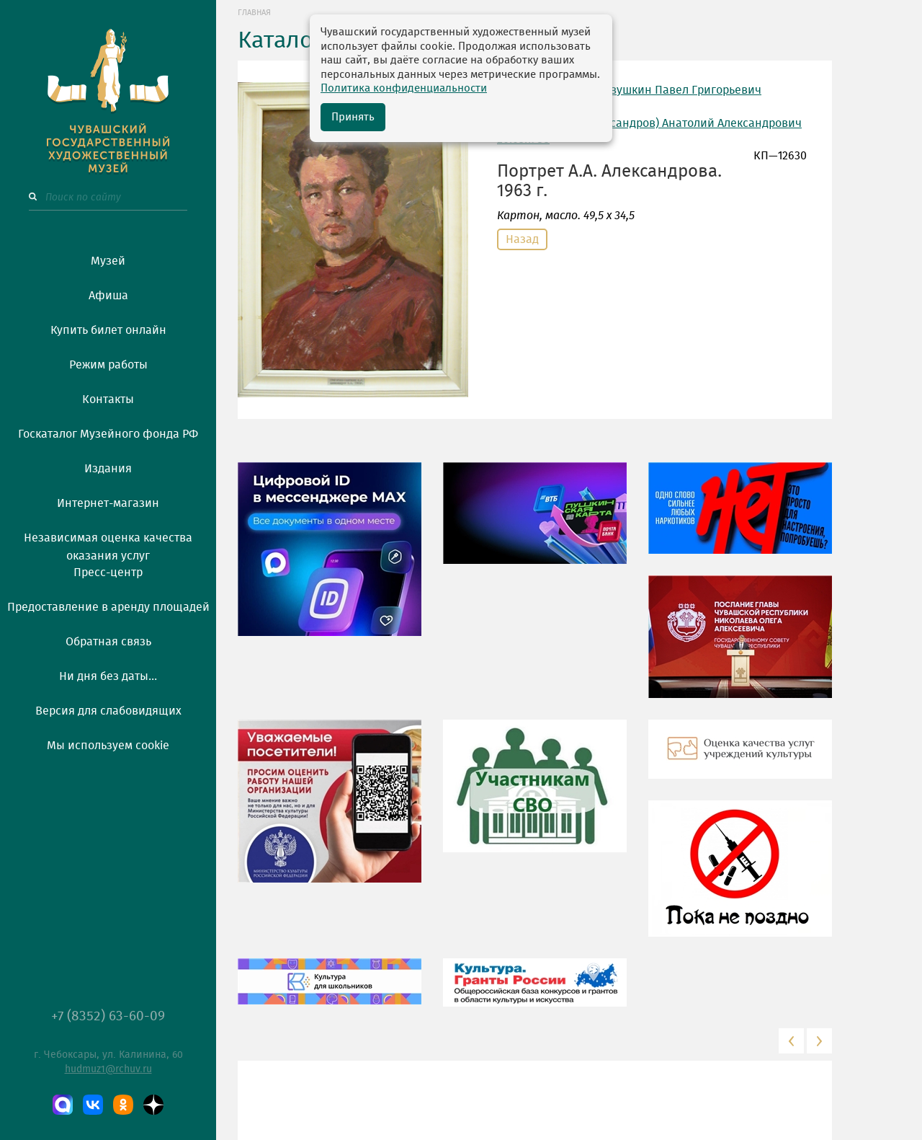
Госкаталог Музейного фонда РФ (108, 434)
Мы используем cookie (108, 745)
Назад (522, 239)
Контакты (108, 399)
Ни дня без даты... (108, 676)
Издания (108, 468)
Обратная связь (108, 642)
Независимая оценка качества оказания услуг (108, 544)
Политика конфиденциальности (404, 88)
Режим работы (108, 365)
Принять (353, 117)
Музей (108, 261)
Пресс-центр (108, 572)
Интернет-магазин (108, 503)
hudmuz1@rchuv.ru (108, 1069)
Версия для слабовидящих (108, 711)
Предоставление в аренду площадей (108, 607)
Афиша (108, 295)
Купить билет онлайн (108, 330)
